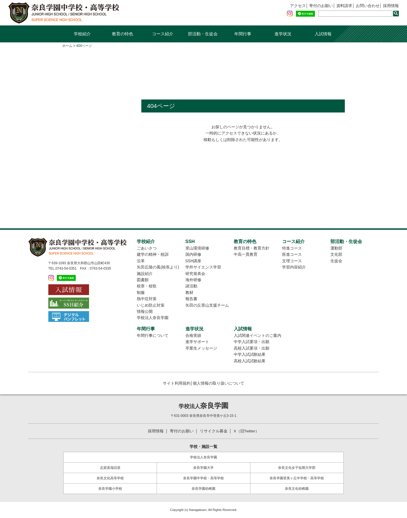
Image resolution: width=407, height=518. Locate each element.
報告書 (191, 298)
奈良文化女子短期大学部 (296, 468)
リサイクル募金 (213, 431)
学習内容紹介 (294, 267)
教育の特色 (122, 33)
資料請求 (344, 6)
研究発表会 (195, 273)
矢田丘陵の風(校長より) (158, 267)
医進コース (292, 254)
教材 (189, 292)
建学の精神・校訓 (152, 254)
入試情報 (323, 33)
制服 (141, 292)
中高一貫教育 (245, 254)
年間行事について (152, 335)
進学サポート (197, 341)
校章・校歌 (147, 286)
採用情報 (391, 6)
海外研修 (193, 280)
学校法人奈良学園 (152, 317)
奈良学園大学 (203, 468)
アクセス (298, 6)
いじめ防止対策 (150, 305)
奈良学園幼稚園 (203, 489)
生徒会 (336, 261)
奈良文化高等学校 (110, 478)
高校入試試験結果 (249, 361)
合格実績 (193, 335)
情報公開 (145, 311)
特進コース (292, 248)
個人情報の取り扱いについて (218, 383)
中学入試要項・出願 (251, 341)
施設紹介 (145, 273)
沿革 (141, 261)
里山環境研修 (197, 248)
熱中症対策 (147, 298)
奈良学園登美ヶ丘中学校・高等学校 (297, 478)
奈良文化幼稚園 (297, 489)
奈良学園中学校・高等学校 (203, 478)
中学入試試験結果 (249, 354)
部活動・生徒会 (203, 33)
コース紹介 (162, 33)
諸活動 (191, 286)
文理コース (292, 261)
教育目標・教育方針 (251, 248)
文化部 (336, 254)
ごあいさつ (147, 248)
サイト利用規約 (176, 383)
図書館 (143, 280)
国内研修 (193, 254)
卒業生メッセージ (201, 348)
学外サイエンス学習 (203, 267)
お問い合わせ (368, 6)
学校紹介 (82, 33)
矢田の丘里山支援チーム (207, 305)
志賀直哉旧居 (110, 468)
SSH (190, 241)
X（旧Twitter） (247, 431)
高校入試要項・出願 (251, 348)
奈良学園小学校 (110, 489)
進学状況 (282, 33)
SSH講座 (193, 261)
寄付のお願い (321, 6)
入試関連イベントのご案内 (257, 335)
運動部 (336, 248)
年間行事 (242, 33)
